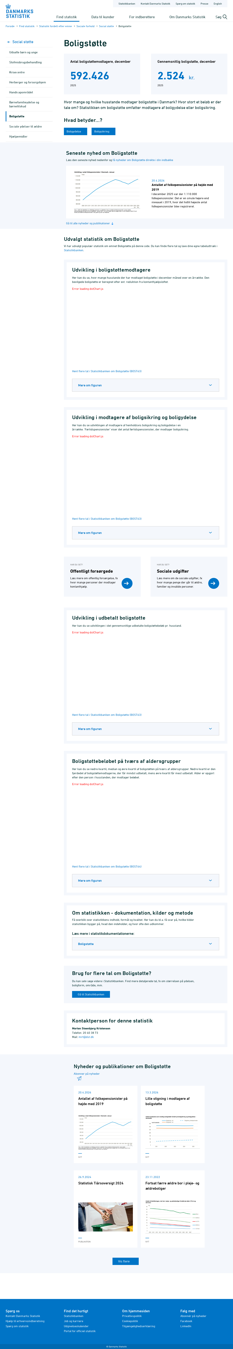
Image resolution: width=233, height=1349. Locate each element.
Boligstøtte (86, 944)
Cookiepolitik (130, 1321)
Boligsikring (102, 131)
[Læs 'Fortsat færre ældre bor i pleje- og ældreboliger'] (173, 1209)
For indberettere (142, 17)
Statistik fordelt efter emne (55, 26)
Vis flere (124, 1261)
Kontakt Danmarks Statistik (23, 1316)
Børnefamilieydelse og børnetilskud (24, 104)
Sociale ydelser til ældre (25, 126)
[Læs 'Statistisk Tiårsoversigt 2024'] (105, 1209)
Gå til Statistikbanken (91, 994)
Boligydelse (74, 131)
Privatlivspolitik (132, 1316)
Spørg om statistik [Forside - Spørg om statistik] (185, 3)
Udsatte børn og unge (23, 52)
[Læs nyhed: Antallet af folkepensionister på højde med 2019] (145, 192)
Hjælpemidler (18, 136)
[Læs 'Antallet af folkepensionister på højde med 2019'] (105, 1124)
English (218, 3)
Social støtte (106, 26)
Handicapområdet (21, 92)
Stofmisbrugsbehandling (25, 62)
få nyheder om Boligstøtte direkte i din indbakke (143, 160)
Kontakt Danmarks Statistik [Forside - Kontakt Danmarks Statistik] (155, 3)
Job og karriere (73, 1321)
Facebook (186, 1321)
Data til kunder (102, 17)
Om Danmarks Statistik (187, 17)
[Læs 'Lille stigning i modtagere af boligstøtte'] (173, 1124)
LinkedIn (185, 1326)
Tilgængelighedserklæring (138, 1326)
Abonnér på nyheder (193, 1316)
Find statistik (66, 17)
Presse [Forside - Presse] (204, 3)
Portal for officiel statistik (80, 1331)
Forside (10, 26)
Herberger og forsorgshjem (27, 82)
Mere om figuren (90, 385)
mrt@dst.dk (86, 1036)
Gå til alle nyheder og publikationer (90, 223)
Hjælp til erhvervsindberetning (25, 1321)
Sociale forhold (85, 26)
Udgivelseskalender (76, 1326)
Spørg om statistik (17, 1326)
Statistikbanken (127, 3)
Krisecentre (17, 72)
